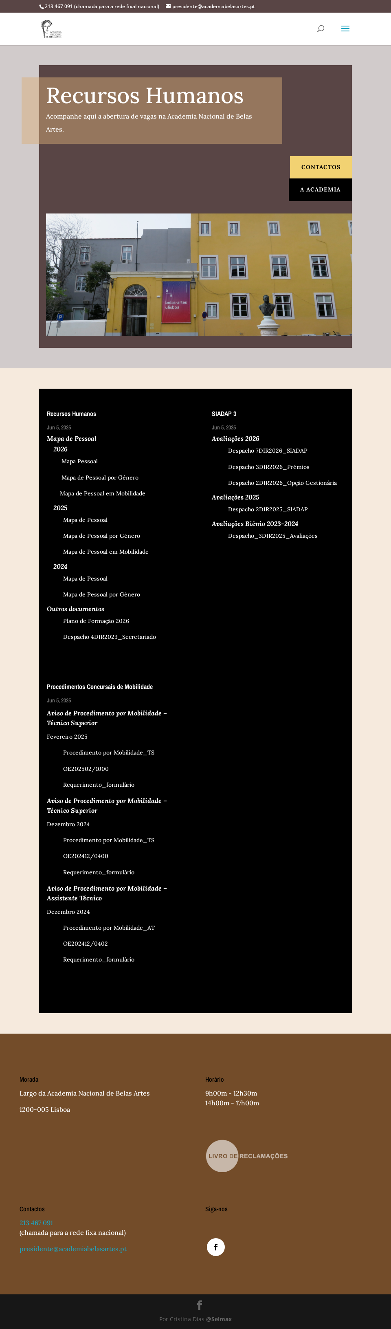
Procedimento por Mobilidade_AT (101, 927)
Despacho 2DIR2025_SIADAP (260, 509)
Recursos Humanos (71, 413)
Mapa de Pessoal (77, 520)
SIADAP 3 (224, 413)
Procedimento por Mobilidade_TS (100, 752)
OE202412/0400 (77, 856)
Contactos (320, 167)
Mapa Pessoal (72, 461)
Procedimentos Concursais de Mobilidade (100, 686)
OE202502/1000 (78, 768)
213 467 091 (36, 1223)
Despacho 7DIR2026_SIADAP (260, 450)
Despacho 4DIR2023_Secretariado (101, 636)
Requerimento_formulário (90, 784)
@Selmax (219, 1319)
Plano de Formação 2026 (88, 621)
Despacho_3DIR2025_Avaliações (265, 535)
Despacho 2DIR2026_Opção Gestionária (274, 482)
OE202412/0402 (77, 943)
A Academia (320, 189)
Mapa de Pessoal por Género (92, 477)
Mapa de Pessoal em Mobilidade (96, 493)
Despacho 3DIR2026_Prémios (261, 467)
